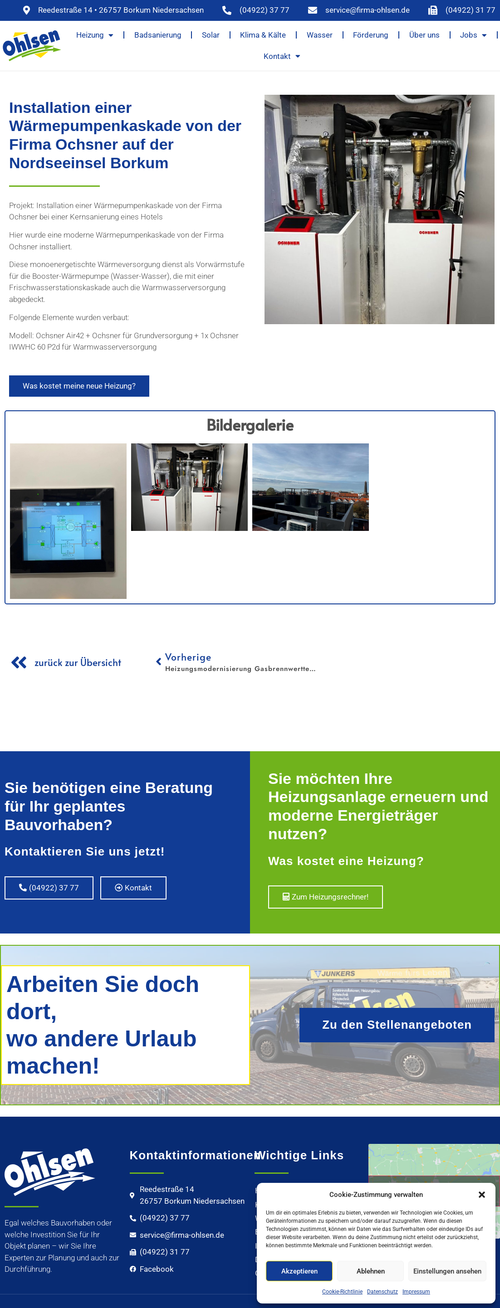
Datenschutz (382, 1292)
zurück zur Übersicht (77, 662)
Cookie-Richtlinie (342, 1292)
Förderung (370, 34)
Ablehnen (371, 1271)
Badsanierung (157, 34)
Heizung (94, 35)
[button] (481, 1194)
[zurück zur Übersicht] (18, 662)
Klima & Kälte (263, 34)
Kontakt (282, 56)
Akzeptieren (299, 1271)
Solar (211, 34)
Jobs (473, 35)
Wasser (320, 34)
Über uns (424, 34)
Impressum (416, 1292)
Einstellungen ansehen (447, 1271)
